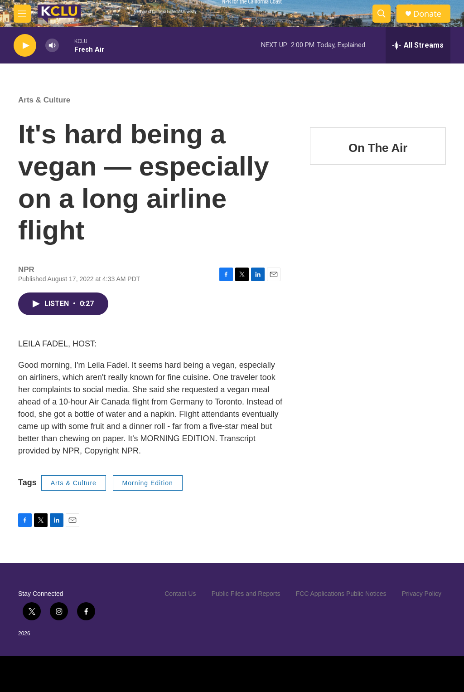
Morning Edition (147, 483)
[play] (25, 45)
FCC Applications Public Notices (341, 593)
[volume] (52, 45)
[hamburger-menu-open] (22, 14)
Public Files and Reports (246, 593)
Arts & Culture (44, 100)
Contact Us (180, 593)
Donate (427, 14)
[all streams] (418, 45)
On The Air (377, 148)
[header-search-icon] (381, 14)
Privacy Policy (421, 593)
